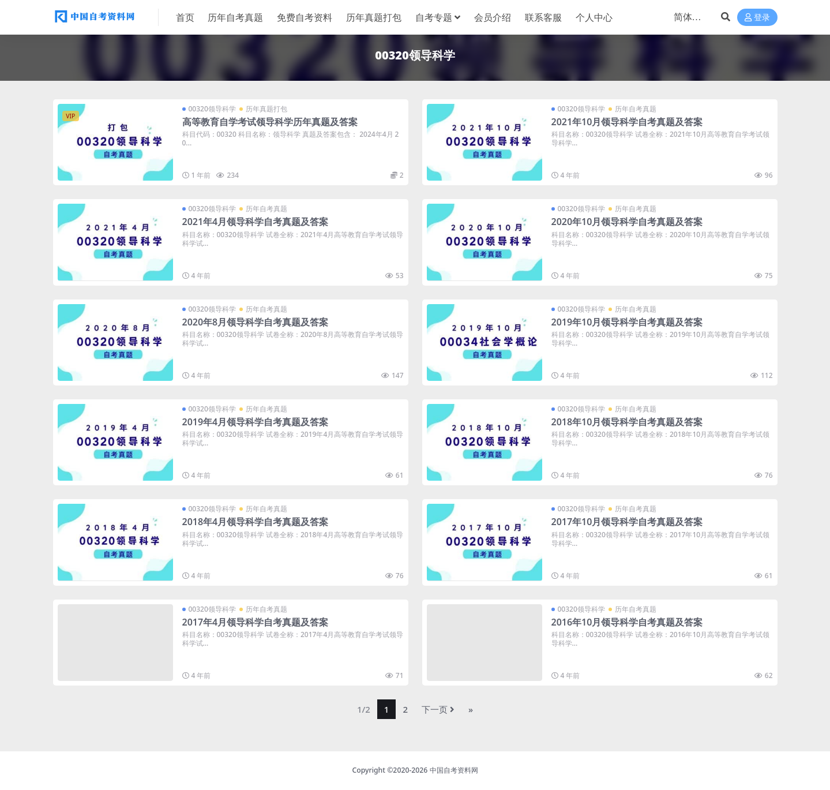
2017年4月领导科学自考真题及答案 (255, 622)
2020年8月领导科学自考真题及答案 (255, 322)
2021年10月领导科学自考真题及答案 (627, 121)
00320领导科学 (212, 109)
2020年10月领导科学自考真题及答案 (627, 221)
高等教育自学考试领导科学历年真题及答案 (270, 121)
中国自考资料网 (454, 770)
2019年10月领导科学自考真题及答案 (627, 322)
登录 (757, 17)
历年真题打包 (266, 109)
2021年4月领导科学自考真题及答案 (255, 221)
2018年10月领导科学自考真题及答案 (627, 421)
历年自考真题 (635, 109)
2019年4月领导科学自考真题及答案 (255, 421)
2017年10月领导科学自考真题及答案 (627, 521)
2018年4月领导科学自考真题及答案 (255, 521)
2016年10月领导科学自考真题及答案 (627, 622)
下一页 (438, 709)
